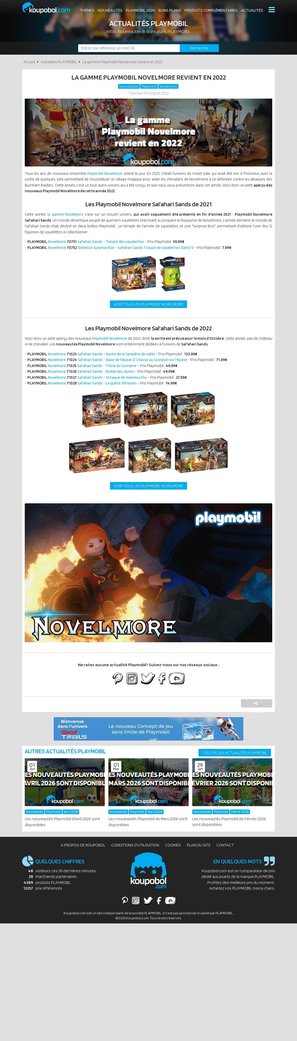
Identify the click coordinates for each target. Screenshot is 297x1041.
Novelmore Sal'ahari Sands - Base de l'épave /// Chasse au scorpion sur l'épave (110, 366)
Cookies (173, 854)
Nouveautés (110, 10)
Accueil (29, 61)
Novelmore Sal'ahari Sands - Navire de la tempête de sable (94, 360)
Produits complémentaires (211, 10)
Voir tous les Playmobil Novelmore (148, 308)
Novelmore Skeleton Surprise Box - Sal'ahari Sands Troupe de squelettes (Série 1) (113, 251)
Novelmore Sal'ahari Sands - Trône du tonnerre (84, 372)
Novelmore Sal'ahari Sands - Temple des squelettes (88, 245)
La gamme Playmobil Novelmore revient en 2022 (122, 61)
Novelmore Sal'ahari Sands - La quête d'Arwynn (84, 391)
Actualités (252, 10)
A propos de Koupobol (83, 854)
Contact (225, 854)
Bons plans (169, 10)
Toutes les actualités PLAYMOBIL (234, 762)
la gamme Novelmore (69, 216)
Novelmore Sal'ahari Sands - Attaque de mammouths (90, 385)
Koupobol (49, 8)
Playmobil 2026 (140, 10)
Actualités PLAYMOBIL (59, 61)
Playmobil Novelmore (109, 174)
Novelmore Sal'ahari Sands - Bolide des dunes (83, 378)
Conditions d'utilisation (135, 854)
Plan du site (199, 854)
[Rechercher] (199, 48)
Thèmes (87, 10)
